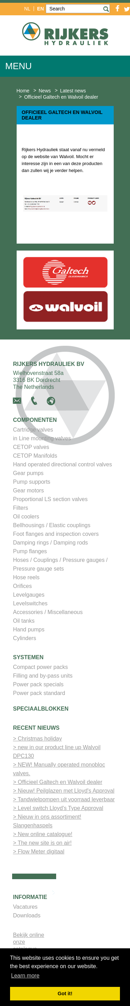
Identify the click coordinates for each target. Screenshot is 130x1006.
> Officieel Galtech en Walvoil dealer (57, 782)
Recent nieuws (36, 728)
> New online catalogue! (42, 834)
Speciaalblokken (41, 709)
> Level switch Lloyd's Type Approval (58, 808)
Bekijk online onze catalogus (28, 942)
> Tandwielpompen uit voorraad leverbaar (64, 799)
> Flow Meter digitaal (38, 851)
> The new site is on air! (42, 843)
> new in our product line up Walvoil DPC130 (57, 751)
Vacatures (25, 907)
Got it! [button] (65, 993)
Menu (18, 66)
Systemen (28, 657)
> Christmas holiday (37, 739)
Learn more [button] (25, 976)
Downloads (27, 915)
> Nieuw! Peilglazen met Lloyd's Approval (64, 791)
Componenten (35, 420)
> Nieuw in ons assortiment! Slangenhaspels (47, 821)
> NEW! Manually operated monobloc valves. (59, 769)
